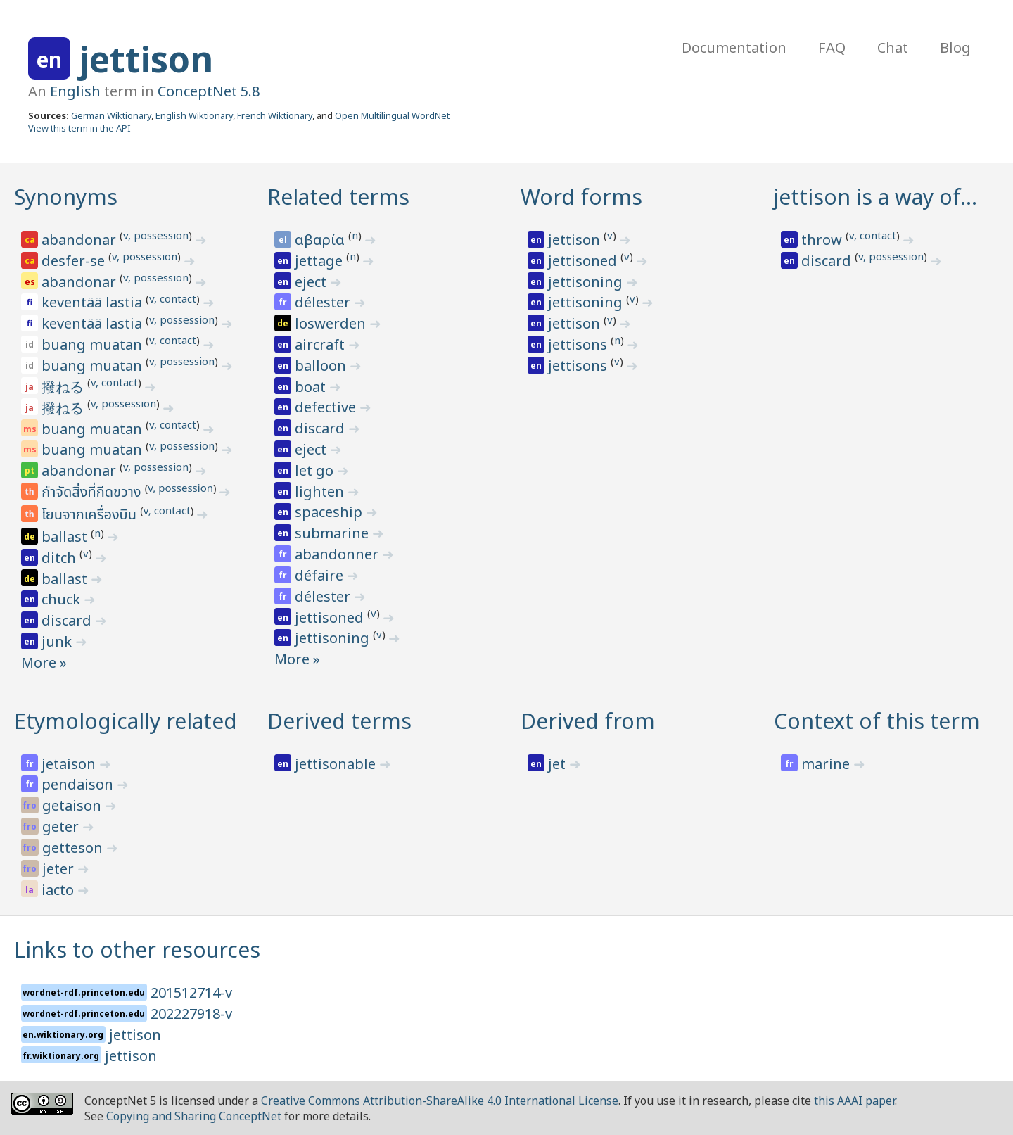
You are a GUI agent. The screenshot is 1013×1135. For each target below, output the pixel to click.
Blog (955, 47)
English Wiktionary (194, 115)
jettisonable (337, 763)
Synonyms (65, 196)
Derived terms (339, 720)
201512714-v (191, 992)
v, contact (172, 298)
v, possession (156, 235)
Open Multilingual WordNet (392, 115)
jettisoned (331, 617)
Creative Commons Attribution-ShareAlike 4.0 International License (439, 1100)
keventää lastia (94, 302)
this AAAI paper (854, 1100)
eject (312, 281)
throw (823, 239)
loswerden (332, 323)
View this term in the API (79, 128)
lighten (321, 491)
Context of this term (877, 720)
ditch (60, 557)
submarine (333, 533)
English (75, 91)
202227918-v (191, 1013)
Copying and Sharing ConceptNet (193, 1116)
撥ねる (64, 386)
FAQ (832, 47)
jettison (146, 59)
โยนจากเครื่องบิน (91, 515)
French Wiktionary (274, 115)
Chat (892, 47)
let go (316, 470)
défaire (321, 575)
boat (312, 386)
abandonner (338, 554)
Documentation (734, 47)
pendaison (79, 784)
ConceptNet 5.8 (209, 91)
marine (827, 763)
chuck (63, 599)
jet (558, 763)
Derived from (588, 720)
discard (68, 620)
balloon (322, 365)
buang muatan (94, 344)
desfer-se (75, 260)
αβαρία (321, 239)
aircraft (321, 344)
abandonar (81, 239)
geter (62, 826)
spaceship (330, 511)
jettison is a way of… (875, 196)
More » (44, 662)
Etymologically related (125, 720)
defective (327, 407)
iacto (59, 889)
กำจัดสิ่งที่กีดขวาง (93, 492)
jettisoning (334, 637)
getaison (73, 805)
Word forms (581, 196)
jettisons (579, 344)
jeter (59, 868)
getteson (74, 847)
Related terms (338, 196)
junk (58, 641)
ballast (66, 536)
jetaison (70, 763)
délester (324, 302)
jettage (320, 260)
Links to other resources (137, 949)
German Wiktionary (111, 115)
